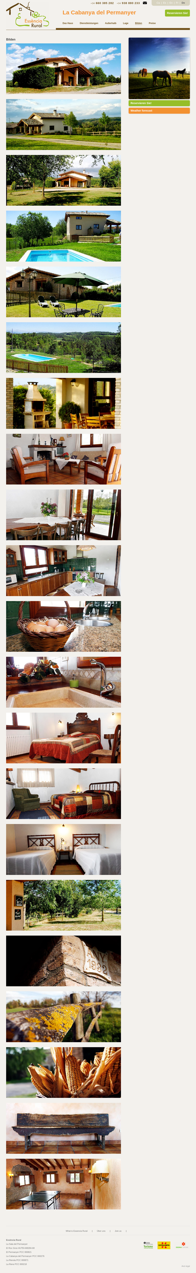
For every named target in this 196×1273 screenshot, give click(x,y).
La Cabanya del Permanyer (99, 12)
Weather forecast (141, 110)
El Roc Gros (20, 1248)
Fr (177, 2)
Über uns (101, 1231)
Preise (152, 23)
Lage (125, 23)
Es (165, 2)
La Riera (16, 1264)
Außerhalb (110, 23)
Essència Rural (13, 1240)
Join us (118, 1231)
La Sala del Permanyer (17, 1244)
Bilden (138, 23)
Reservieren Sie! (177, 13)
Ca (158, 2)
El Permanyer (19, 1252)
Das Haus (68, 23)
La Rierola (17, 1260)
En (171, 2)
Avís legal (186, 1266)
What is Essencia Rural (76, 1231)
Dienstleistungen (89, 23)
